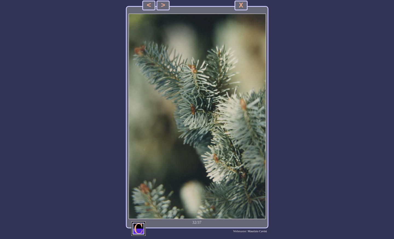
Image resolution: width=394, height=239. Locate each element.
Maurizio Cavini (257, 231)
